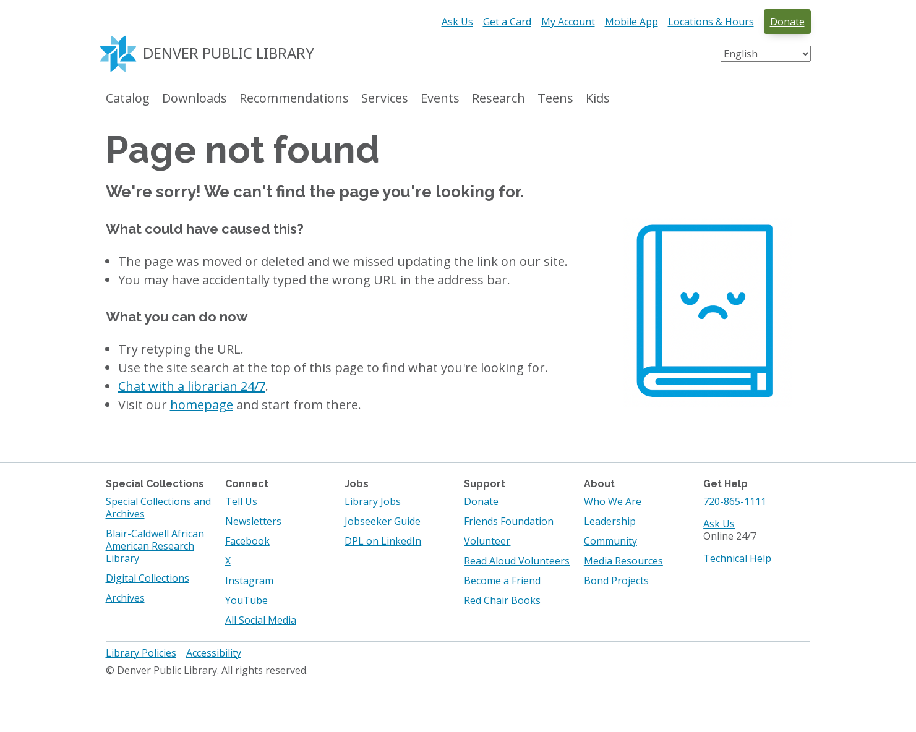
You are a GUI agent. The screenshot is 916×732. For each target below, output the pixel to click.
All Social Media (260, 620)
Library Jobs (373, 501)
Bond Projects (616, 580)
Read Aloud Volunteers (517, 561)
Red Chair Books (502, 600)
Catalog (128, 98)
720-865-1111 (734, 501)
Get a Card (507, 21)
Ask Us (457, 21)
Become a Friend (502, 580)
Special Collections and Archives (158, 508)
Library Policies (141, 653)
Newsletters (253, 521)
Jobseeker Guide (383, 521)
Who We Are (612, 501)
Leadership (610, 521)
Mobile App (631, 21)
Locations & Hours (711, 21)
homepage (201, 404)
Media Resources (623, 561)
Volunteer (487, 541)
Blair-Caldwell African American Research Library (155, 546)
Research (498, 98)
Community (610, 541)
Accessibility (213, 653)
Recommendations (294, 98)
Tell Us (241, 501)
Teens (555, 98)
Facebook (247, 541)
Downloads (194, 98)
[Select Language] (766, 54)
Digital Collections (147, 578)
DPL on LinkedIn (383, 541)
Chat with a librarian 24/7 (191, 386)
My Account (568, 21)
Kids (598, 98)
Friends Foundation (509, 521)
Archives (125, 598)
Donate (787, 21)
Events (440, 98)
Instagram (249, 580)
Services (384, 98)
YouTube (246, 600)
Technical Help (737, 558)
